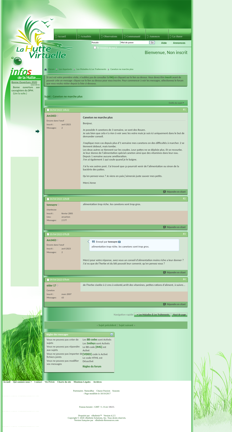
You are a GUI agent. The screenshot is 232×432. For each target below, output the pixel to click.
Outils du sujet (175, 102)
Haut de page (179, 314)
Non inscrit (177, 52)
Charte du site (64, 382)
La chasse (177, 36)
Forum (51, 69)
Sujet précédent (107, 325)
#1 (184, 109)
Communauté (133, 36)
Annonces (155, 36)
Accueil (62, 36)
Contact (38, 382)
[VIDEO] (87, 354)
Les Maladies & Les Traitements (91, 69)
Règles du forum (92, 366)
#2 (184, 198)
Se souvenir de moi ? (105, 48)
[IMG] (98, 347)
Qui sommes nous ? (22, 382)
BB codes (92, 339)
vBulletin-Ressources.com (107, 420)
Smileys (91, 343)
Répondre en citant (175, 191)
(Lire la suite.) (20, 93)
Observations (110, 36)
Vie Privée (50, 382)
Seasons (116, 391)
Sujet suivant (126, 325)
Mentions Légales (82, 382)
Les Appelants (65, 69)
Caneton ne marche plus (67, 96)
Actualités (86, 36)
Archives (97, 382)
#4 (184, 279)
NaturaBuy (89, 391)
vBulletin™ (96, 415)
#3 (184, 233)
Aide (164, 43)
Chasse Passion (103, 391)
